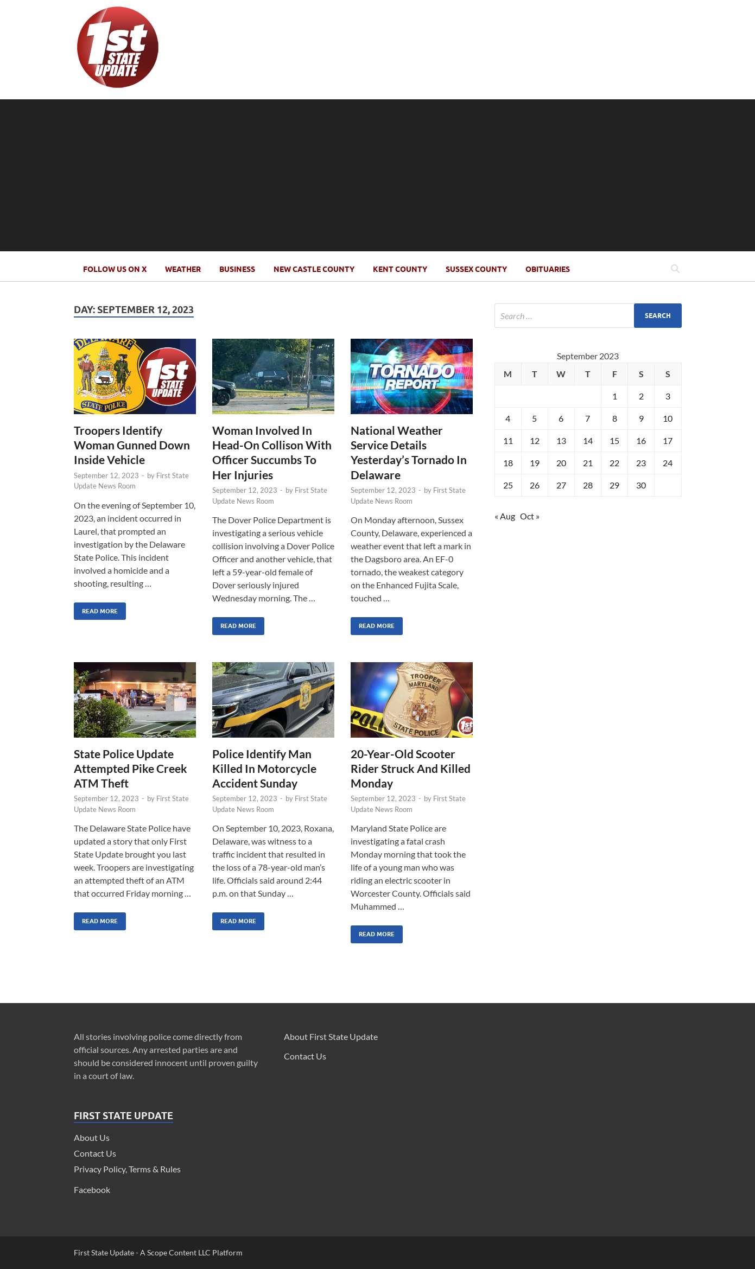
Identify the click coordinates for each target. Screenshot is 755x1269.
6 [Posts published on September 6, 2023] (561, 418)
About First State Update (331, 1036)
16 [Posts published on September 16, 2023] (641, 440)
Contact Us (95, 1153)
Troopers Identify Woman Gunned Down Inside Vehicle (132, 445)
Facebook (92, 1189)
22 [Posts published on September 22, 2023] (614, 463)
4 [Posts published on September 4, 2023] (507, 418)
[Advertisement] (377, 175)
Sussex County (476, 269)
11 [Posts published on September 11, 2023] (508, 440)
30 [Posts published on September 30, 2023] (641, 485)
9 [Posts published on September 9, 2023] (641, 418)
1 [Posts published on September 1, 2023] (614, 396)
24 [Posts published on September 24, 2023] (667, 463)
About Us (92, 1137)
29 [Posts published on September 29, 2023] (614, 485)
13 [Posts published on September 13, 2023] (561, 440)
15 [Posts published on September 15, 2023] (614, 440)
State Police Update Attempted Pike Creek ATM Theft (130, 768)
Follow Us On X (115, 269)
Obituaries (547, 269)
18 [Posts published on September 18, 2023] (508, 463)
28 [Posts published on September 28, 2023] (588, 485)
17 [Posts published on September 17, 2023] (667, 440)
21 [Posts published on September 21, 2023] (588, 463)
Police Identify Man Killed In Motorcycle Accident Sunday (264, 768)
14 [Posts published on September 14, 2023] (588, 440)
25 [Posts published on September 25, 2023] (508, 485)
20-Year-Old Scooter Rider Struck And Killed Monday (411, 768)
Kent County (400, 269)
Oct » (530, 516)
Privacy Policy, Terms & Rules (127, 1169)
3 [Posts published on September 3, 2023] (667, 396)
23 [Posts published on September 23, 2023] (641, 463)
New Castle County (314, 269)
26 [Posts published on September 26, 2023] (535, 485)
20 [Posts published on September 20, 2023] (561, 463)
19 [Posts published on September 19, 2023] (535, 463)
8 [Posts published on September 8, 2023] (614, 418)
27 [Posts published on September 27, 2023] (561, 485)
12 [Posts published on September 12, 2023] (535, 440)
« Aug (504, 516)
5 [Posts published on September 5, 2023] (534, 418)
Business (237, 269)
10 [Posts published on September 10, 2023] (667, 418)
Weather (183, 269)
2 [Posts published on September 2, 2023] (641, 396)
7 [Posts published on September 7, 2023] (587, 418)
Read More (96, 608)
